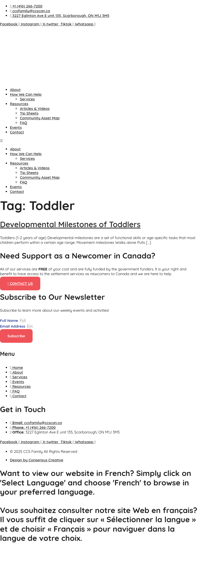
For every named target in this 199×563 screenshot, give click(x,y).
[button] (99, 140)
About (15, 89)
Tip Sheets (29, 113)
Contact (17, 132)
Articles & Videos (35, 108)
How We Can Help (26, 94)
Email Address (13, 326)
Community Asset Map (40, 118)
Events (16, 127)
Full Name (9, 320)
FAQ (23, 122)
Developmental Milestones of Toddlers (70, 224)
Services (27, 99)
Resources (19, 103)
